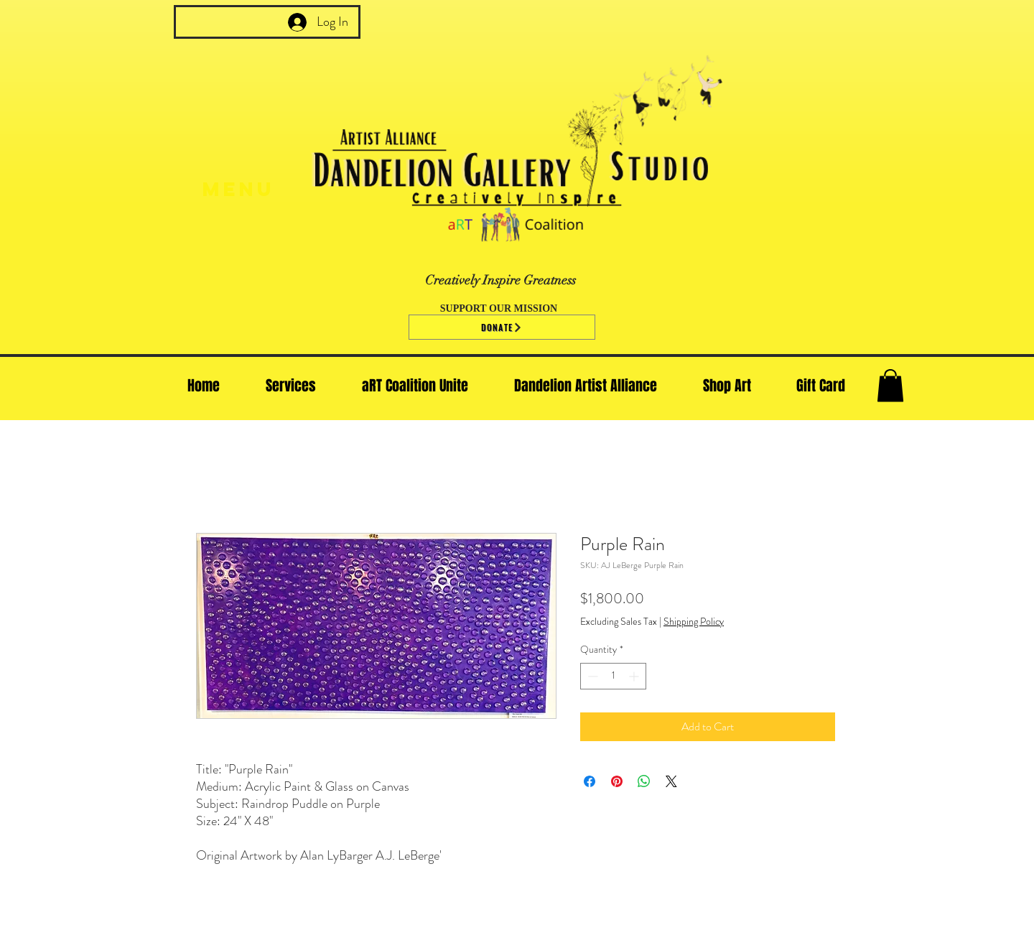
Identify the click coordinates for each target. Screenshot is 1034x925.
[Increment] (635, 676)
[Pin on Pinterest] (616, 781)
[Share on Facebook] (589, 781)
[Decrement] (591, 676)
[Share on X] (671, 781)
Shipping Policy (693, 621)
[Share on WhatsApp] (644, 781)
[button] (890, 385)
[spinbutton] (613, 676)
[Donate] (502, 327)
